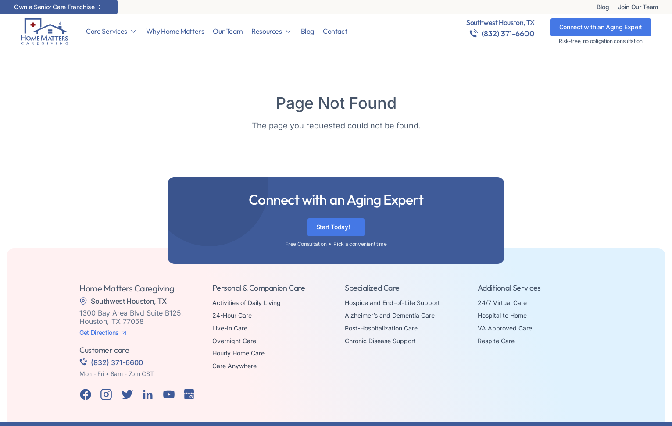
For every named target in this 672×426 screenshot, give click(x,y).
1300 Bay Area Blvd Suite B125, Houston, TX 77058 (131, 317)
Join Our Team (638, 7)
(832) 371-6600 (508, 33)
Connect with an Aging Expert (600, 27)
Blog (603, 7)
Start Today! (333, 227)
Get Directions (99, 332)
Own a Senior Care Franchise (54, 7)
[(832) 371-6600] (473, 33)
